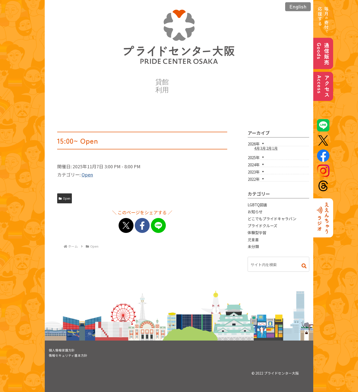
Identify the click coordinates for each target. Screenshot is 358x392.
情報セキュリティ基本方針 (68, 355)
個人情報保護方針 (62, 350)
